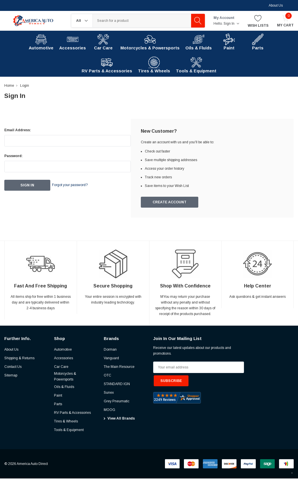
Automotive (63, 350)
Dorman (110, 350)
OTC (107, 376)
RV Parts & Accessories (72, 413)
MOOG (109, 410)
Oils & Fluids (64, 387)
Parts (58, 405)
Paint (58, 396)
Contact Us (13, 367)
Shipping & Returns (19, 359)
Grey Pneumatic (116, 402)
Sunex (109, 393)
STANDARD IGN (117, 385)
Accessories (63, 359)
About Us (276, 5)
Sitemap (10, 376)
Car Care (61, 367)
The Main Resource (119, 367)
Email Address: (17, 130)
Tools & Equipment (69, 430)
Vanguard (111, 359)
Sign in (231, 24)
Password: (13, 156)
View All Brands (121, 419)
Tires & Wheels (66, 422)
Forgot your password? (77, 185)
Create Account (170, 202)
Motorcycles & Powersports (65, 377)
